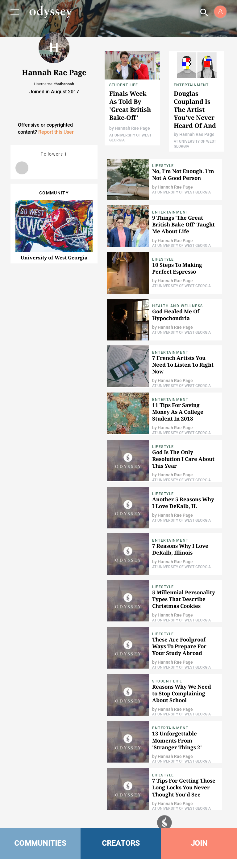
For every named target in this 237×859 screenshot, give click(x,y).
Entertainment (191, 85)
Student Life (123, 85)
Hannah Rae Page (132, 128)
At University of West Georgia (181, 192)
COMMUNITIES (40, 843)
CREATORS (121, 843)
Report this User (56, 132)
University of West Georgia (54, 257)
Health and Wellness (177, 306)
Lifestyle (163, 166)
